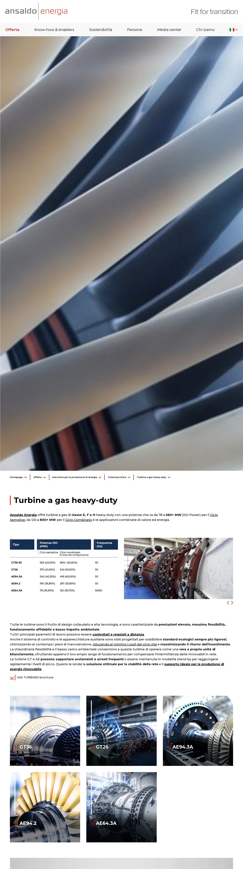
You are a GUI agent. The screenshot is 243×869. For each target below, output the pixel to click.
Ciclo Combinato (78, 520)
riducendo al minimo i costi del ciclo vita (125, 644)
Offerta (12, 29)
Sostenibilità (100, 29)
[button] (227, 602)
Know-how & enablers (54, 29)
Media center (169, 29)
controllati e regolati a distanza (118, 634)
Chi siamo (205, 29)
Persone (134, 29)
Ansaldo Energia (23, 515)
